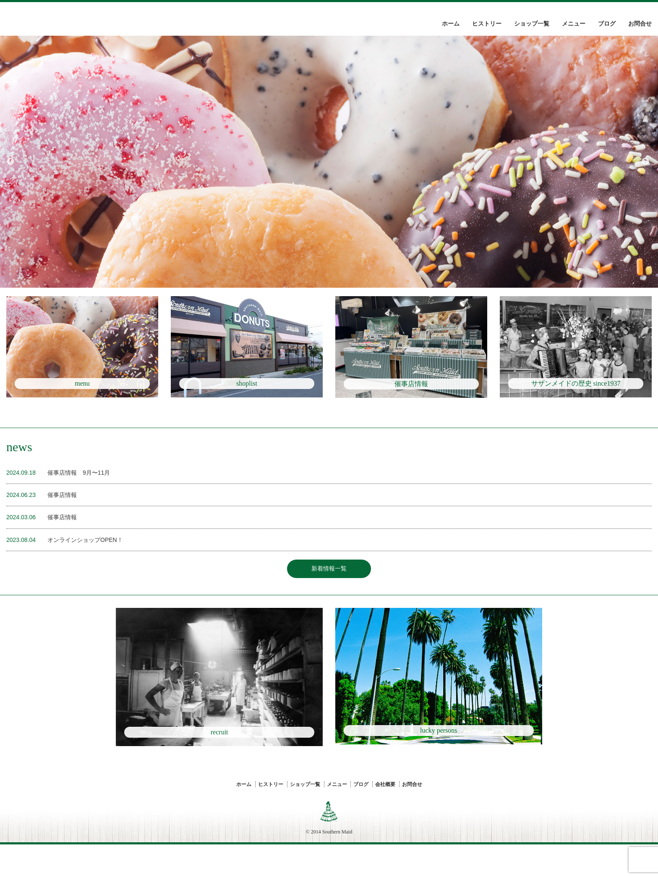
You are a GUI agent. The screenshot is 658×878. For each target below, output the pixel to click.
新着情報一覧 (329, 597)
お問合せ (640, 24)
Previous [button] (10, 162)
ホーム (451, 24)
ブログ (607, 24)
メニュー (573, 24)
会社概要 (385, 818)
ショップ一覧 (531, 24)
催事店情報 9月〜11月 (78, 501)
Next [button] (645, 162)
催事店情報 (62, 523)
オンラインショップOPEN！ (85, 568)
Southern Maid (337, 865)
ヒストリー (486, 24)
